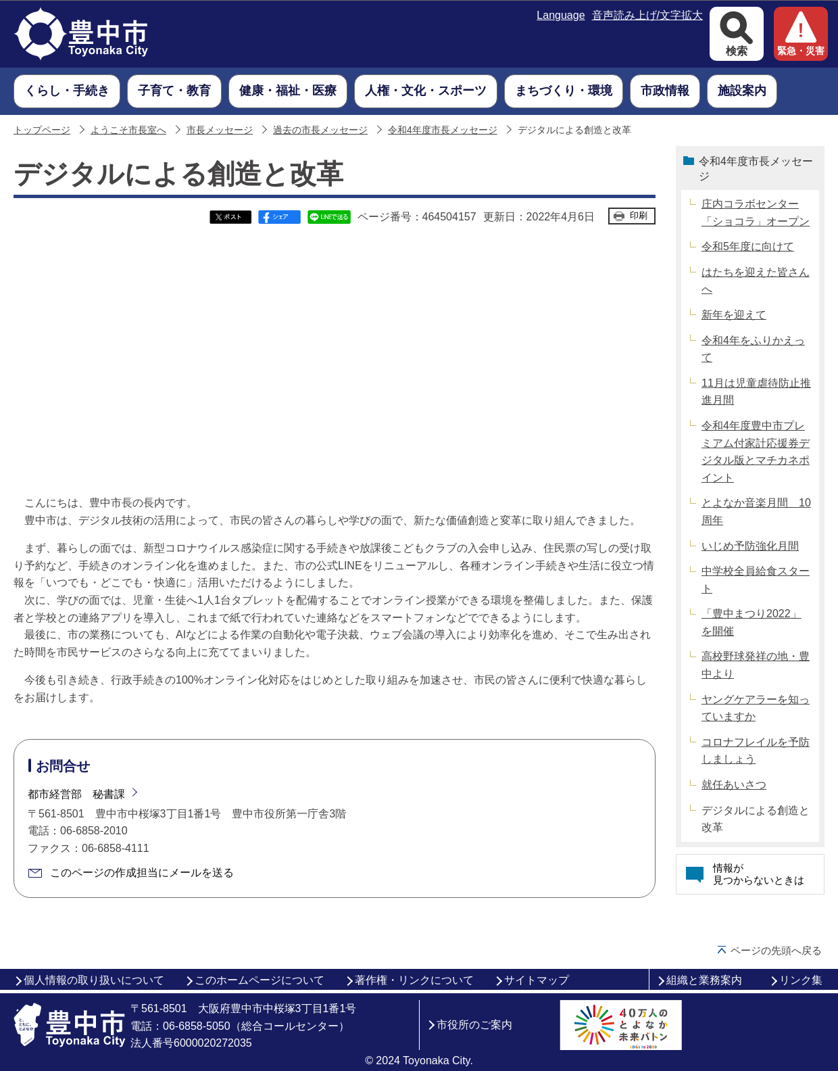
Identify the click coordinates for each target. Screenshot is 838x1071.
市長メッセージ (220, 130)
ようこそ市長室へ (128, 130)
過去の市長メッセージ (320, 130)
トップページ (42, 130)
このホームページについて (259, 980)
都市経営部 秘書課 (76, 794)
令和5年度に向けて (747, 246)
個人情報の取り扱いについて (94, 980)
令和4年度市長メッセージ (442, 130)
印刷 (638, 215)
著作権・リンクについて (414, 980)
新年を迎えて (733, 314)
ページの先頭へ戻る (776, 950)
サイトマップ (536, 980)
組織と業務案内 (704, 980)
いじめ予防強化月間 (750, 546)
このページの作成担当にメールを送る (142, 872)
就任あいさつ (733, 784)
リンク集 (800, 980)
